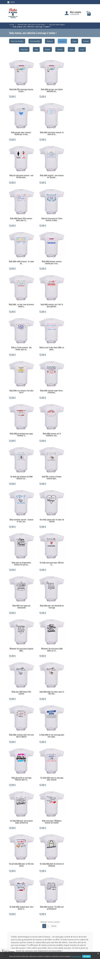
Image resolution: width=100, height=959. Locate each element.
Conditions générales (46, 930)
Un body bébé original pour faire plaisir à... (79, 591)
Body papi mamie (66, 927)
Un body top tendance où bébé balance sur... (21, 340)
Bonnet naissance (66, 930)
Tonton (60, 49)
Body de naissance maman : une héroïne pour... (50, 130)
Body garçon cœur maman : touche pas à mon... (79, 89)
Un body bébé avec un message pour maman (20, 549)
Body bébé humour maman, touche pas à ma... (21, 214)
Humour (50, 41)
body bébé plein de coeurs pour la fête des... (79, 465)
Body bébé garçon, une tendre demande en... (50, 89)
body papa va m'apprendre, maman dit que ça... (50, 381)
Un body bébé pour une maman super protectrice (50, 549)
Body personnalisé (67, 924)
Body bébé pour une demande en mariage (50, 423)
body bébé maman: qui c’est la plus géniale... (79, 214)
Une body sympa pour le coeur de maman (21, 381)
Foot (82, 49)
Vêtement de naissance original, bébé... (79, 423)
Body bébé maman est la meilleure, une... (79, 298)
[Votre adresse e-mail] (50, 943)
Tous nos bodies (17, 41)
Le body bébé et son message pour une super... (50, 507)
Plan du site (85, 927)
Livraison (42, 924)
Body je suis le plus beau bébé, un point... (50, 256)
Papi (36, 49)
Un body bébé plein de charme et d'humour (50, 591)
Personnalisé (35, 41)
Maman (62, 41)
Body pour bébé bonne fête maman (50, 465)
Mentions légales (87, 924)
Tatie (71, 49)
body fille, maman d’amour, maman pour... (50, 340)
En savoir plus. (76, 956)
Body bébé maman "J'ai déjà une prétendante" (21, 632)
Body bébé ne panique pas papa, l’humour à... (50, 298)
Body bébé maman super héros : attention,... (21, 298)
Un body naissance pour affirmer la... (79, 381)
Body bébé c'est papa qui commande (21, 423)
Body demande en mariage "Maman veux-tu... (79, 507)
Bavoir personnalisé (67, 933)
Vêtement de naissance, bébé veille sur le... (21, 465)
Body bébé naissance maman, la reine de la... (21, 130)
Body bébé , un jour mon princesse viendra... (50, 214)
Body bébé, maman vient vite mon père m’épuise (20, 507)
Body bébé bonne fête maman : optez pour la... (21, 172)
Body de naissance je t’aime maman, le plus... (50, 172)
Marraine (24, 49)
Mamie (47, 49)
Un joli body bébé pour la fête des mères (21, 591)
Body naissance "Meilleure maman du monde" (79, 549)
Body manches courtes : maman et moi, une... (79, 340)
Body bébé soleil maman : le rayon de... (79, 172)
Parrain (86, 41)
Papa (74, 41)
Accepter (86, 956)
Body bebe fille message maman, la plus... (21, 89)
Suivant (53, 651)
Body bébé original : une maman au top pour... (79, 130)
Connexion (74, 14)
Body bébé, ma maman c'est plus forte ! (79, 256)
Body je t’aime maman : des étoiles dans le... (21, 256)
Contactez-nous (87, 930)
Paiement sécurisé (45, 927)
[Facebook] (90, 943)
